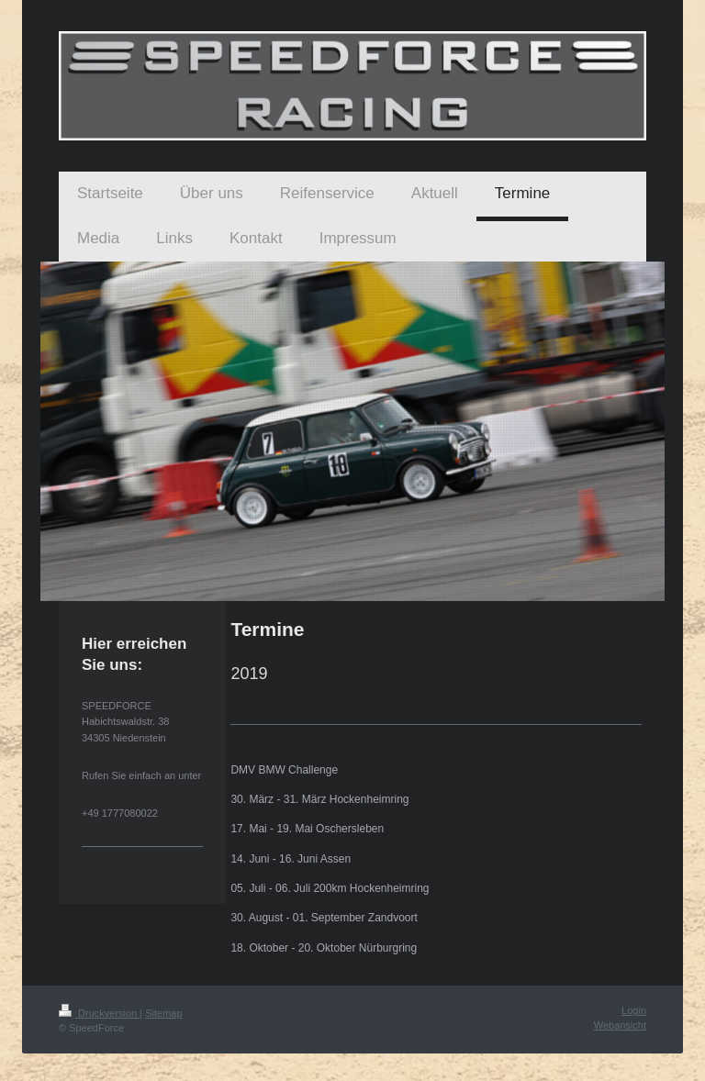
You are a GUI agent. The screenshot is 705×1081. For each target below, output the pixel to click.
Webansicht (620, 1025)
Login (633, 1010)
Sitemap (163, 1013)
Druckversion (99, 1013)
